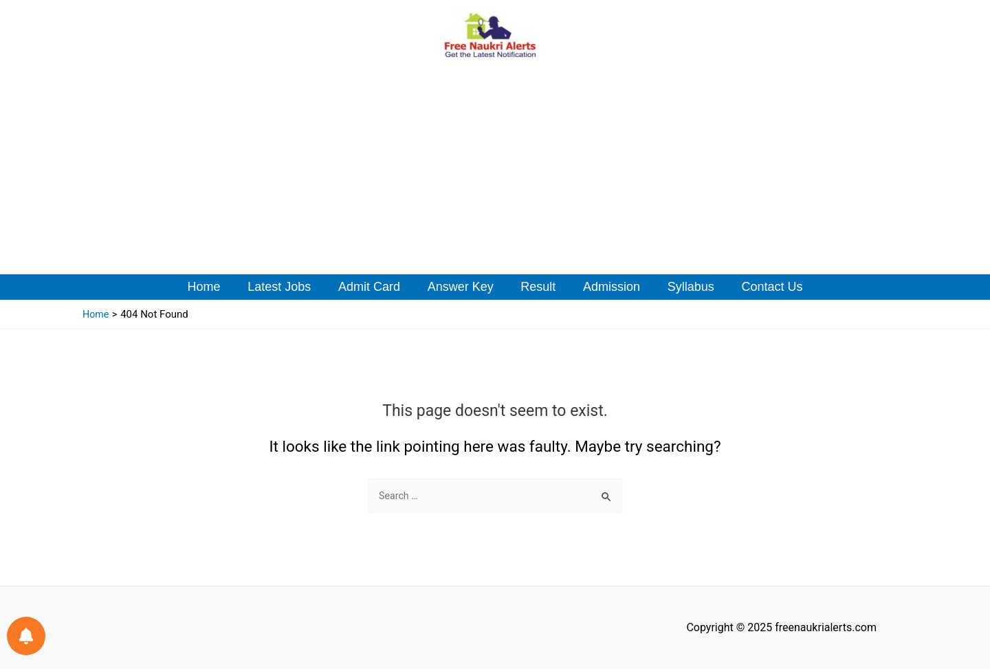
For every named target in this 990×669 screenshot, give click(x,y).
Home (212, 287)
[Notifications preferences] (26, 636)
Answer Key (461, 287)
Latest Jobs (285, 287)
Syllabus (684, 287)
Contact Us (763, 287)
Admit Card (373, 287)
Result (537, 287)
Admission (608, 287)
